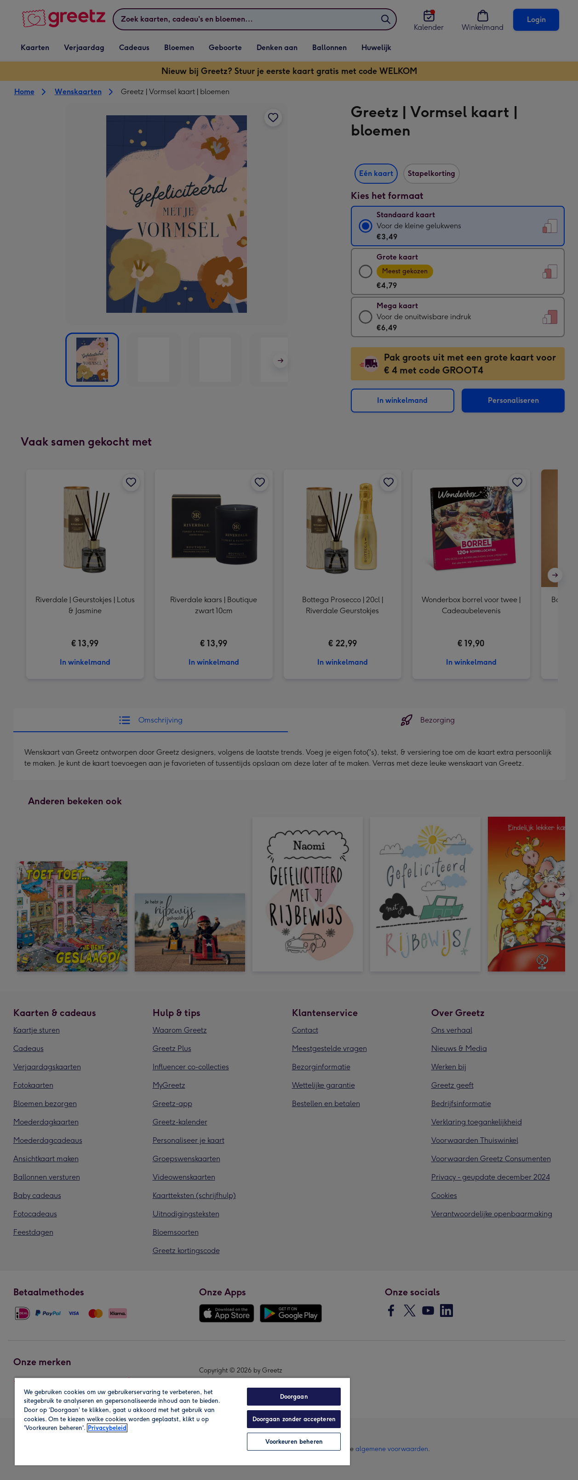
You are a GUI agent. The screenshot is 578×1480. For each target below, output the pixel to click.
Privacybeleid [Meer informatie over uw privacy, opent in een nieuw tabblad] (107, 1427)
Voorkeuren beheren (294, 1441)
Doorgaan (294, 1396)
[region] (182, 1421)
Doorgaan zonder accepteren (294, 1419)
